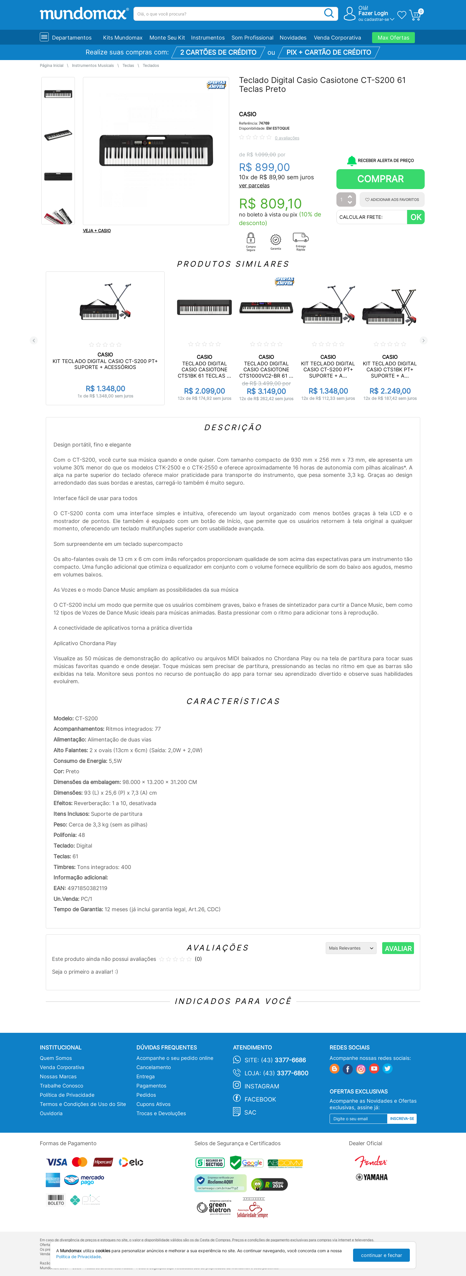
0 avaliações (287, 137)
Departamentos (72, 37)
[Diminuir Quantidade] (350, 203)
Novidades (293, 37)
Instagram (262, 1086)
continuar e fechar (381, 1255)
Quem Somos (56, 1058)
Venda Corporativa (337, 37)
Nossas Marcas (58, 1076)
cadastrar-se (376, 19)
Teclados (151, 65)
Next (424, 341)
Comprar (380, 178)
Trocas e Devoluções (161, 1113)
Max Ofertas (393, 37)
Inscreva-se (402, 1118)
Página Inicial (51, 65)
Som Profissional (252, 37)
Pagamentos (151, 1086)
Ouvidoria (51, 1113)
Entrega (145, 1076)
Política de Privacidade (67, 1095)
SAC (250, 1112)
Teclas (128, 65)
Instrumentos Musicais (93, 65)
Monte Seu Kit (167, 37)
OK (415, 217)
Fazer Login (373, 13)
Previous (34, 341)
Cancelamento (153, 1067)
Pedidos (146, 1095)
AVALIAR (398, 949)
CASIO (247, 114)
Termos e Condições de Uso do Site (83, 1104)
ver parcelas (254, 185)
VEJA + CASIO (97, 230)
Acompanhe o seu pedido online (174, 1058)
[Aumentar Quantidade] (350, 197)
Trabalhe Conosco (61, 1086)
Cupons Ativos (153, 1104)
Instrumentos (208, 37)
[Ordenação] (351, 948)
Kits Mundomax (123, 37)
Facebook (260, 1099)
